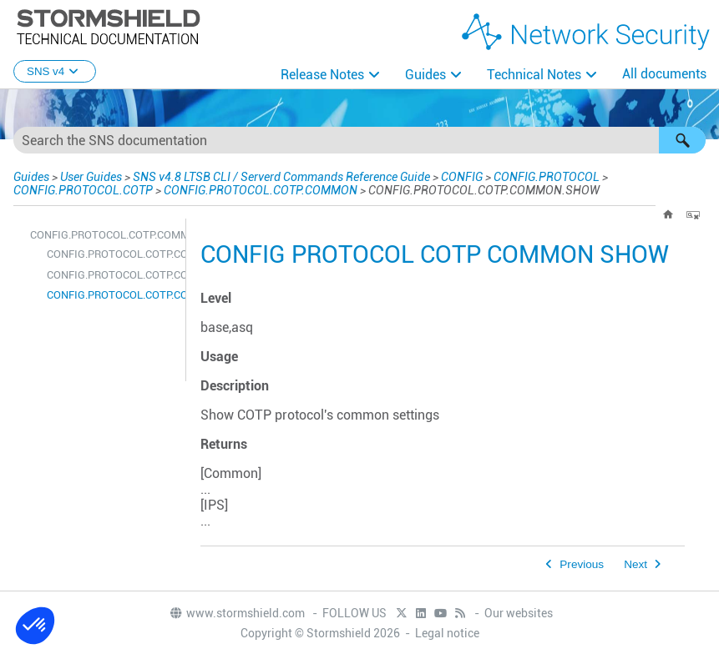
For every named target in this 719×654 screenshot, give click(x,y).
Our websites (518, 613)
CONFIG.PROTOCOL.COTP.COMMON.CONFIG (112, 254)
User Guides (91, 177)
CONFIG (462, 177)
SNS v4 (55, 71)
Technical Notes (534, 75)
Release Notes (322, 75)
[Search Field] (359, 140)
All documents (664, 74)
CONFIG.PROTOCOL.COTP (83, 190)
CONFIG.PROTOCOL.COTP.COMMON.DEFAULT (112, 275)
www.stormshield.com (236, 613)
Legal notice (447, 633)
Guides (425, 75)
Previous (582, 564)
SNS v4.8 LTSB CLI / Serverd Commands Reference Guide (281, 177)
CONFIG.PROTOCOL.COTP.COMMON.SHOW (112, 295)
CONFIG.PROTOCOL (547, 177)
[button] (682, 140)
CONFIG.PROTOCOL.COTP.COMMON (260, 190)
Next (635, 564)
